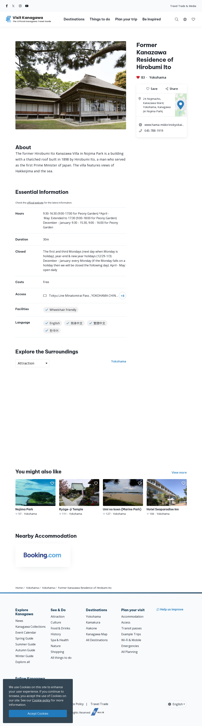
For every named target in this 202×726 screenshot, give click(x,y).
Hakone (91, 628)
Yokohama (157, 77)
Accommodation (132, 616)
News (19, 621)
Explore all (22, 662)
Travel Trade (99, 704)
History (56, 634)
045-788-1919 (153, 131)
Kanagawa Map (96, 634)
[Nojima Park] (35, 497)
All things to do (61, 658)
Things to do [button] (100, 19)
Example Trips (131, 634)
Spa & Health (60, 640)
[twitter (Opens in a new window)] (13, 6)
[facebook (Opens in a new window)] (7, 6)
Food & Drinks (60, 628)
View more (179, 472)
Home (19, 588)
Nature (56, 646)
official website (35, 202)
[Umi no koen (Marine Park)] (123, 497)
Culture (56, 622)
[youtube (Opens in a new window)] (26, 6)
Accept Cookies (38, 713)
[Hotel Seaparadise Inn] (167, 497)
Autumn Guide (25, 650)
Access (125, 622)
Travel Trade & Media (183, 6)
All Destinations (97, 640)
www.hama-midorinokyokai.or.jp (164, 125)
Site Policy (77, 704)
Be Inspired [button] (151, 19)
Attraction (58, 616)
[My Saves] (193, 19)
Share (172, 88)
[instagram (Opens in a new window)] (20, 6)
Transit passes (131, 628)
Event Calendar (25, 632)
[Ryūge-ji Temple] (79, 497)
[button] (185, 19)
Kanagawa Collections (30, 627)
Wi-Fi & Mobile (131, 640)
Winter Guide (24, 656)
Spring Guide (24, 638)
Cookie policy (41, 700)
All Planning (129, 652)
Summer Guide (25, 644)
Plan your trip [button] (126, 19)
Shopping (57, 652)
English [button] (175, 704)
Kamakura (93, 622)
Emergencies (130, 646)
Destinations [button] (74, 19)
